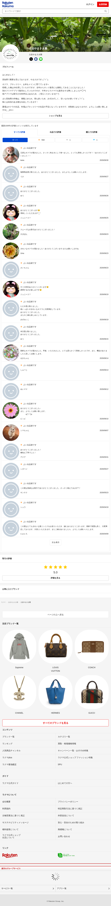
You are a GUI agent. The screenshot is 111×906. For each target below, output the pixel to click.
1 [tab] (68, 140)
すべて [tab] (15, 140)
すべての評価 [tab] (19, 132)
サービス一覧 (7, 888)
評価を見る (55, 578)
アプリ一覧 (61, 888)
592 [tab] (41, 140)
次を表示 (55, 542)
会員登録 (103, 4)
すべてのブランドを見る (55, 723)
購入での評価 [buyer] (91, 132)
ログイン (90, 4)
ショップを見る (55, 116)
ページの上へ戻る (55, 614)
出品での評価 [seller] (55, 132)
